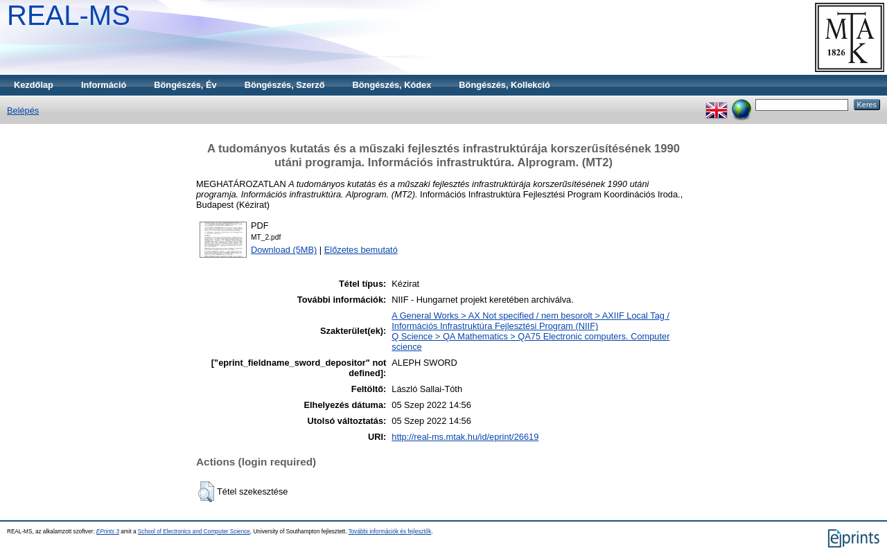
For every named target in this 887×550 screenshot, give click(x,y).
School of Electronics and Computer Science (194, 532)
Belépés (23, 110)
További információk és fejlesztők (390, 532)
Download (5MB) (284, 250)
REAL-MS (68, 15)
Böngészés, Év (185, 85)
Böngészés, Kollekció (504, 85)
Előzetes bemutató (361, 250)
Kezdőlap (33, 85)
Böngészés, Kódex (392, 85)
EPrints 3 (107, 532)
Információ (103, 85)
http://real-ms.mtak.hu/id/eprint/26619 (465, 437)
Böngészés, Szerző (285, 85)
